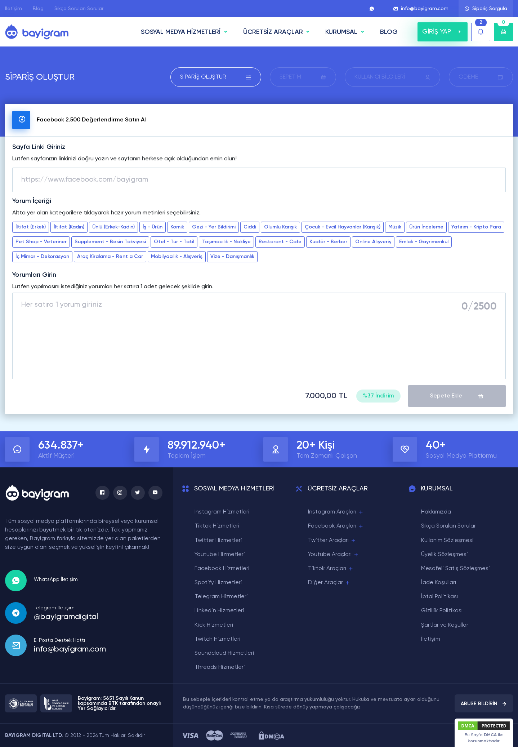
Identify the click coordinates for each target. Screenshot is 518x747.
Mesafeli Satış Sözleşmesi (455, 568)
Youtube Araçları (333, 554)
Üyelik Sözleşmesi (444, 554)
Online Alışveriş (373, 241)
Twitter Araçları (332, 540)
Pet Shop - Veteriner (41, 241)
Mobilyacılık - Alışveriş (176, 256)
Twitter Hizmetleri (218, 540)
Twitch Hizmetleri (218, 639)
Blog (38, 8)
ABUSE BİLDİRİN (484, 703)
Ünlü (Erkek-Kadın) (113, 227)
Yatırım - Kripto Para (476, 227)
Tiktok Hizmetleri (217, 526)
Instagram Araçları (336, 512)
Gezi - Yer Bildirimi (214, 227)
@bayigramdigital (66, 616)
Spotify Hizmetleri (218, 582)
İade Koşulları (438, 582)
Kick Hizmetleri (214, 625)
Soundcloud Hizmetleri (224, 653)
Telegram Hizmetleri (221, 596)
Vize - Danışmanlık (232, 256)
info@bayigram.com (420, 8)
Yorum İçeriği (31, 201)
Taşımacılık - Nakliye (226, 241)
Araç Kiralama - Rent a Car (110, 256)
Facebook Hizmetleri (222, 568)
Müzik (394, 227)
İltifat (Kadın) (69, 227)
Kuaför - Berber (328, 241)
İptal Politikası (439, 596)
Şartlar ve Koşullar (444, 625)
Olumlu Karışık (280, 227)
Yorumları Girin (34, 275)
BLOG (389, 32)
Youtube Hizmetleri (220, 554)
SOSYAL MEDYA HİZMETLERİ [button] (180, 32)
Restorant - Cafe (280, 241)
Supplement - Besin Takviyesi (110, 241)
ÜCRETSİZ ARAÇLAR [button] (273, 32)
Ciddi (250, 227)
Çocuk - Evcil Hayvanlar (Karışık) (342, 227)
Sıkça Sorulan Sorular (78, 8)
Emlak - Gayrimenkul (423, 241)
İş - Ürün (152, 227)
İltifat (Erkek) (30, 227)
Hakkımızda (436, 512)
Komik (177, 227)
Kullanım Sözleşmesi (447, 540)
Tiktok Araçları (331, 568)
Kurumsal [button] (341, 32)
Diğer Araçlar (329, 582)
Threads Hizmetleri (220, 667)
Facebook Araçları (336, 526)
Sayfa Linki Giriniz (38, 147)
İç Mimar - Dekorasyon (42, 256)
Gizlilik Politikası (442, 610)
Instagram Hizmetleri (222, 512)
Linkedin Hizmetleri (219, 610)
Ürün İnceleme (426, 227)
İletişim (13, 8)
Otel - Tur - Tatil (174, 241)
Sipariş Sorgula (485, 8)
